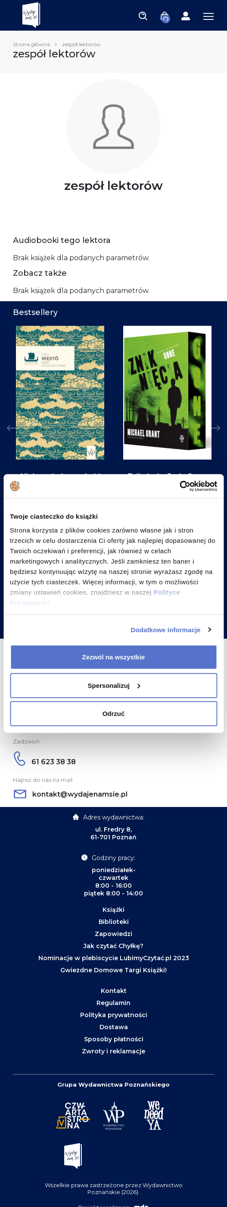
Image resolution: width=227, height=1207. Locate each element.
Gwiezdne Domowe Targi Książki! (113, 970)
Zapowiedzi (113, 934)
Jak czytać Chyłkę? (113, 946)
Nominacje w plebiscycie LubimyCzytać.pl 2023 (113, 958)
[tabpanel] (60, 437)
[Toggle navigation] (143, 15)
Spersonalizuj (113, 685)
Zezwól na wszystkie (113, 657)
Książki (113, 910)
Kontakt (114, 991)
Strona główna (31, 44)
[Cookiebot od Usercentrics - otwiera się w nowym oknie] (179, 486)
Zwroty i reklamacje (113, 1051)
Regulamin (113, 1003)
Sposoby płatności (113, 1039)
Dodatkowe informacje (166, 629)
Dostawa (114, 1027)
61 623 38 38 (45, 762)
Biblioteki (114, 922)
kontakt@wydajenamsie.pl (70, 794)
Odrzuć (114, 713)
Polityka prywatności (113, 1015)
